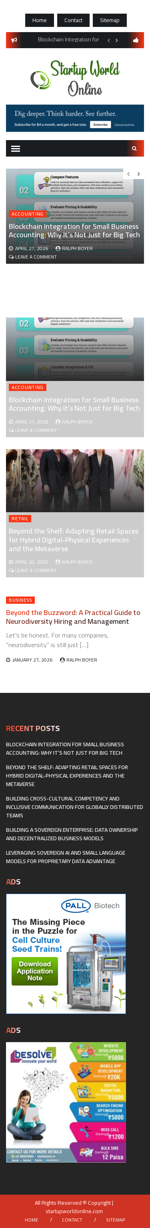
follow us (136, 40)
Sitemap (110, 20)
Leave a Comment (36, 430)
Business (20, 600)
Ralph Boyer (77, 421)
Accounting (28, 387)
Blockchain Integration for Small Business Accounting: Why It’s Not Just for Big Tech (74, 404)
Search (134, 148)
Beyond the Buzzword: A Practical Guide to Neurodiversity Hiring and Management (73, 617)
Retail (20, 518)
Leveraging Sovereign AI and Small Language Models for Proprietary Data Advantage (65, 856)
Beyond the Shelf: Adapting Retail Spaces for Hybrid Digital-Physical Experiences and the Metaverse (73, 539)
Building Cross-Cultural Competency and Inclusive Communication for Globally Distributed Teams (74, 807)
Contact (73, 20)
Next (117, 40)
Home (39, 20)
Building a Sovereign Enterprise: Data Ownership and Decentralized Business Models (72, 834)
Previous (109, 40)
